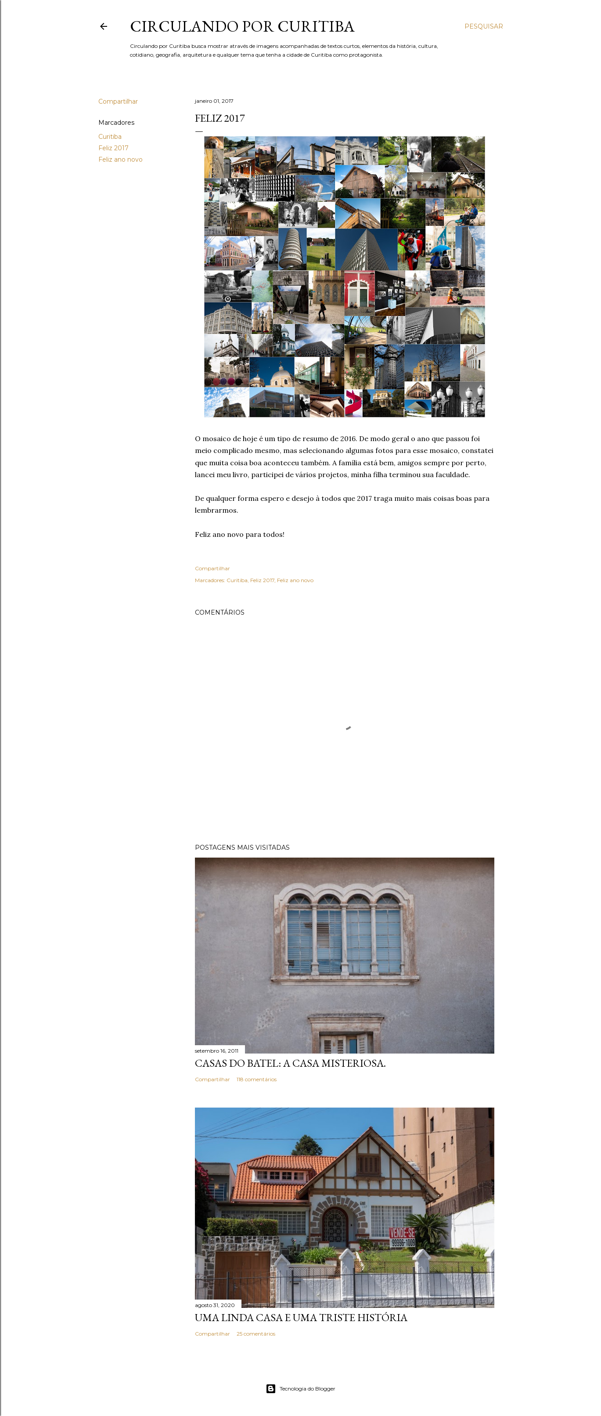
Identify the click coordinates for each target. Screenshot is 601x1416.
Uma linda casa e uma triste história (301, 1317)
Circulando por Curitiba (242, 26)
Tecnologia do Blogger (300, 1388)
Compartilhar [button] (118, 101)
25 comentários (256, 1333)
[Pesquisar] (483, 26)
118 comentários (257, 1079)
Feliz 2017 (113, 148)
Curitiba (110, 137)
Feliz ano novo (120, 159)
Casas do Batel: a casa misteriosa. (290, 1063)
